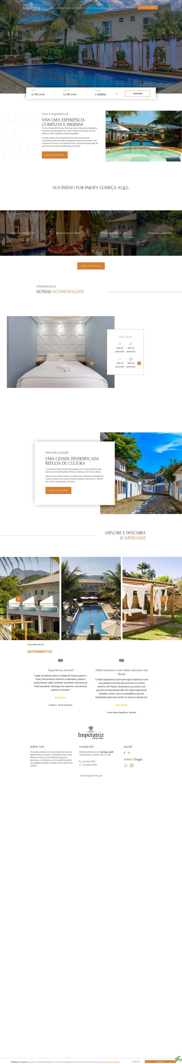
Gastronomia (78, 8)
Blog (114, 8)
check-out (66, 90)
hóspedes (98, 90)
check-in (33, 90)
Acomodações (64, 8)
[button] (92, 363)
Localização (97, 8)
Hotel (53, 8)
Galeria (108, 8)
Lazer (88, 8)
